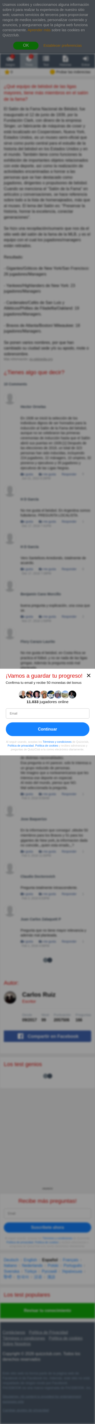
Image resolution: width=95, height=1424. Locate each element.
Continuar (47, 729)
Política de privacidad (21, 745)
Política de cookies (46, 745)
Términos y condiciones (57, 741)
